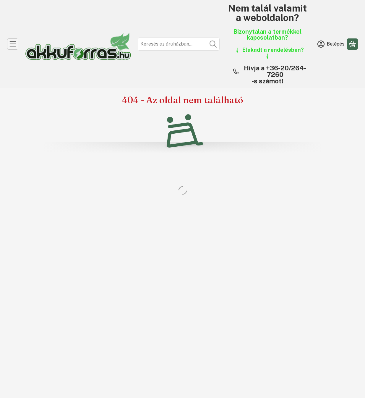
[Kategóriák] (12, 44)
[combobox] (178, 44)
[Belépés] (331, 44)
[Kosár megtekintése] (352, 44)
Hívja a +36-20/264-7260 (275, 71)
